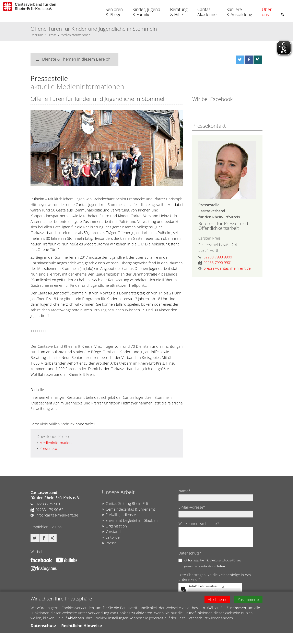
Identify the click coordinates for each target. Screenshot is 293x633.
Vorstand (111, 532)
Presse (52, 35)
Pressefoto (47, 448)
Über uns (267, 12)
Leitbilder (111, 537)
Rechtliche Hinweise (81, 625)
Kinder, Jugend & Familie (146, 12)
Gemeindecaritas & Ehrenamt (128, 509)
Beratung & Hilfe (179, 12)
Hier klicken (214, 590)
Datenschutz (43, 625)
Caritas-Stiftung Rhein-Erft (125, 504)
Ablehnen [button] (216, 599)
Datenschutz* (189, 553)
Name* (184, 490)
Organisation (114, 526)
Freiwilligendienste (119, 515)
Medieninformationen (75, 35)
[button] (282, 14)
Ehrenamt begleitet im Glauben (130, 520)
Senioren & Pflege (114, 12)
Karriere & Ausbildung (239, 12)
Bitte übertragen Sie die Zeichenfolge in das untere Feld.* (214, 577)
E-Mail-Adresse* (191, 507)
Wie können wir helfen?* (198, 523)
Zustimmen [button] (247, 599)
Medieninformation (54, 443)
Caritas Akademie (207, 12)
